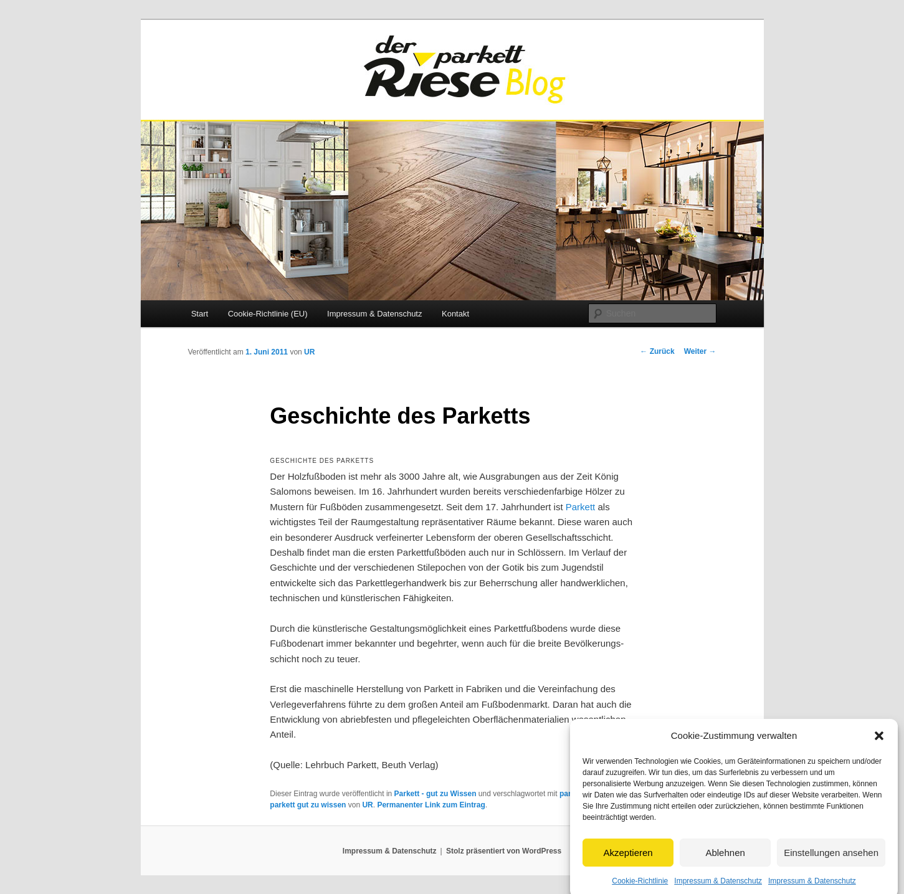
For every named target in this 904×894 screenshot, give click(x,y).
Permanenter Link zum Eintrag (431, 805)
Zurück (657, 351)
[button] (879, 745)
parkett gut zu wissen (308, 805)
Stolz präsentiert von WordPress (503, 851)
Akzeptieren (627, 862)
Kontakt (455, 313)
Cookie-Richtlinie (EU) (268, 313)
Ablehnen (725, 862)
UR (309, 352)
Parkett (581, 507)
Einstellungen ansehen (831, 862)
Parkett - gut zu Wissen (435, 793)
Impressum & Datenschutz (374, 313)
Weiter (700, 351)
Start (199, 313)
